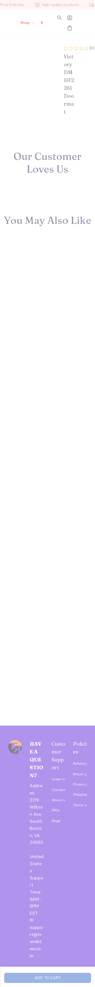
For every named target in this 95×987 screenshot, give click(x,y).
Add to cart (47, 977)
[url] (37, 892)
